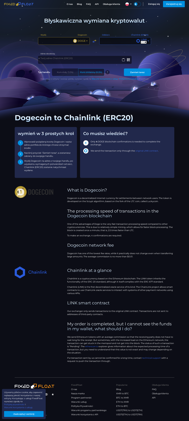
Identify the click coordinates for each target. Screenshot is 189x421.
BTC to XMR (122, 397)
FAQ (88, 4)
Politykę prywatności (129, 79)
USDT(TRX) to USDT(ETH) (129, 410)
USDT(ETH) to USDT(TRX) (129, 414)
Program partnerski (81, 397)
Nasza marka (78, 393)
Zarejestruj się (174, 4)
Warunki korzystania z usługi (19, 407)
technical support (151, 358)
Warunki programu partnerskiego (88, 410)
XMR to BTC (122, 393)
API (97, 4)
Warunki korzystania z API (84, 414)
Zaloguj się (154, 4)
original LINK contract (146, 150)
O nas (70, 4)
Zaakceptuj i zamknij (25, 413)
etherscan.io (91, 346)
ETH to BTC (122, 406)
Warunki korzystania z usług (105, 79)
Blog (79, 4)
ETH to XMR (122, 402)
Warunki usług (78, 402)
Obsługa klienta (111, 4)
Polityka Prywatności (82, 406)
